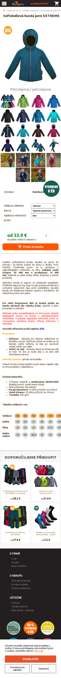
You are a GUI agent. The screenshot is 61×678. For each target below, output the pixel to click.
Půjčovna (15, 603)
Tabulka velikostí (19, 606)
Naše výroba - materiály (22, 610)
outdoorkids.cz (14, 10)
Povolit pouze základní (17, 668)
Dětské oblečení (30, 10)
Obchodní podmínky (21, 581)
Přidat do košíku (30, 246)
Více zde (38, 651)
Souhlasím (30, 659)
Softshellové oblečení (50, 10)
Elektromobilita (18, 566)
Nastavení (44, 668)
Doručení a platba (19, 584)
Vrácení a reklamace (20, 588)
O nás (14, 558)
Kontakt (15, 562)
